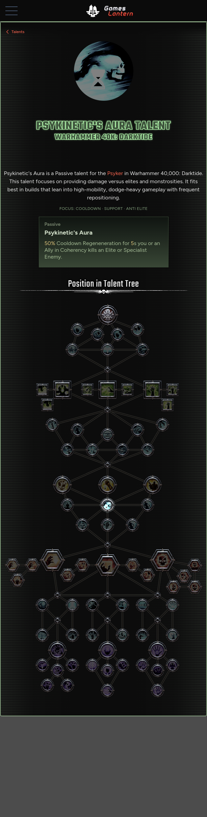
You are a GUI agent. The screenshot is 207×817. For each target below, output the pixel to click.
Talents (14, 31)
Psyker (115, 173)
